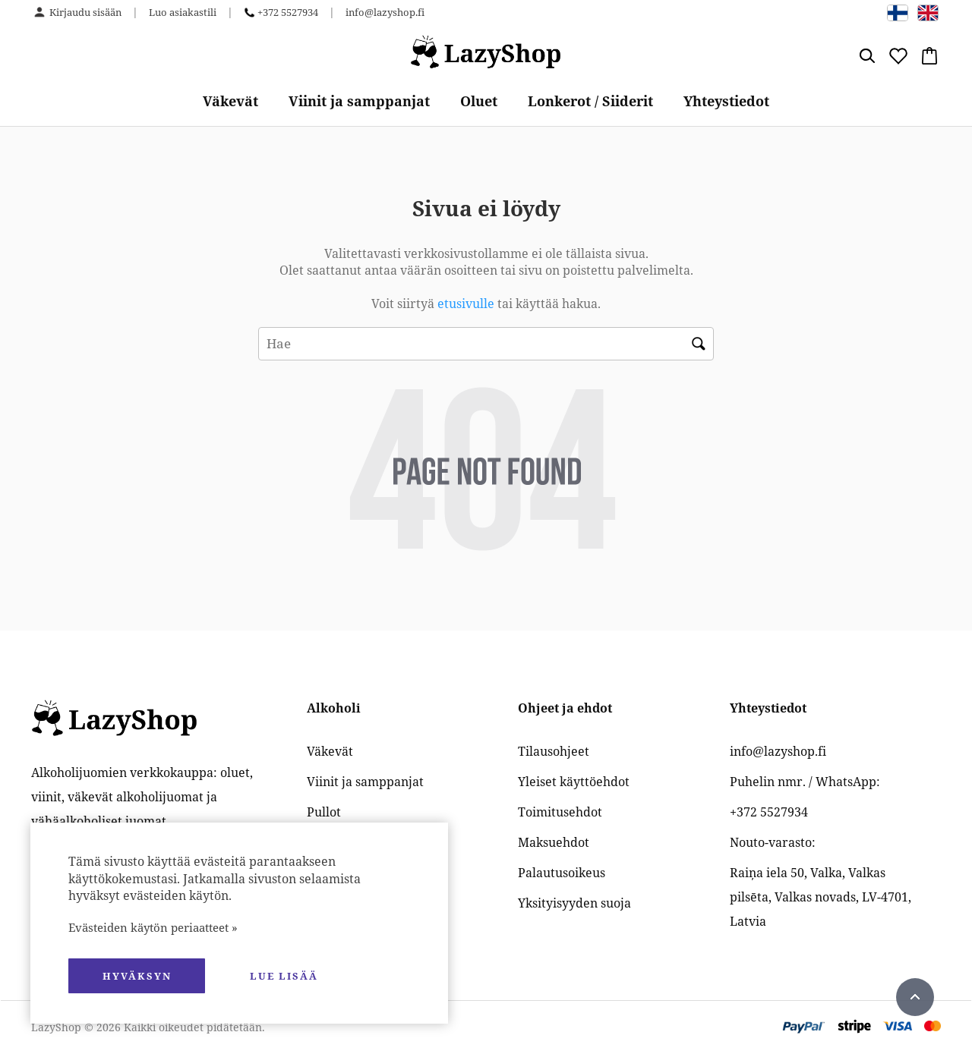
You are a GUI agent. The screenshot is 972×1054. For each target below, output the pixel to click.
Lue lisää (284, 976)
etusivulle (467, 303)
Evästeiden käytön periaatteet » (153, 927)
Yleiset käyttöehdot (574, 781)
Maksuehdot (553, 842)
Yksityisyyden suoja (574, 903)
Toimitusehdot (560, 812)
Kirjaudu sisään (85, 12)
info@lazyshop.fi (385, 12)
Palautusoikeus (561, 872)
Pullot (324, 812)
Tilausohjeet (553, 751)
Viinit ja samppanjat (359, 101)
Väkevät (230, 101)
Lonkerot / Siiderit (590, 101)
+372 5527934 (287, 12)
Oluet (478, 101)
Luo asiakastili (182, 12)
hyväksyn (137, 976)
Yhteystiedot (726, 101)
